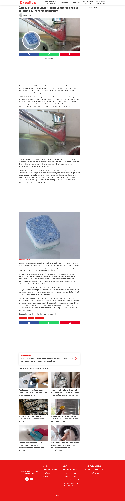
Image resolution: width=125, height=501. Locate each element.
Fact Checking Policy (70, 470)
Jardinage (64, 2)
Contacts (46, 473)
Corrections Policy (69, 473)
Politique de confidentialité (95, 470)
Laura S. (27, 14)
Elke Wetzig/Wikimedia (24, 259)
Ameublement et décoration (50, 2)
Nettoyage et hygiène (88, 2)
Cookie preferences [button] (92, 473)
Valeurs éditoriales (69, 476)
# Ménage (39, 318)
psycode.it (47, 476)
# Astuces (23, 318)
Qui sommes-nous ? (50, 470)
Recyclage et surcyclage (101, 2)
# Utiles (31, 318)
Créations (76, 2)
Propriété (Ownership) (71, 480)
